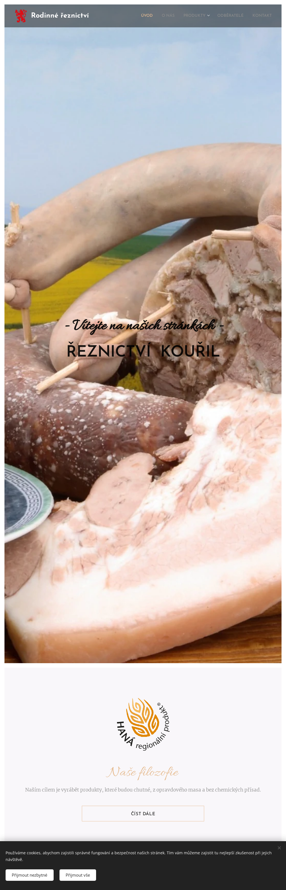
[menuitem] (139, 16)
